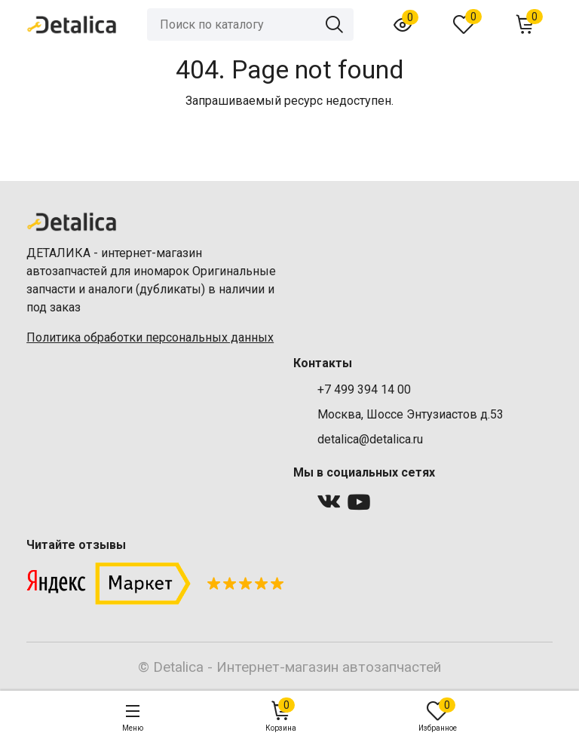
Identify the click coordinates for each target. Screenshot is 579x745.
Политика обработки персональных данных (150, 337)
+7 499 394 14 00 (364, 389)
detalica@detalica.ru (370, 439)
